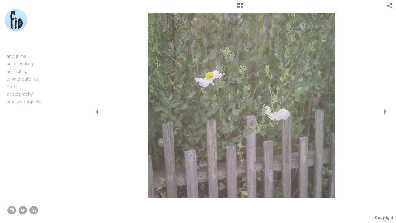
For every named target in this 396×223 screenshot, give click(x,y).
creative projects (26, 102)
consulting (17, 71)
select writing (23, 64)
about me (16, 56)
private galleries (22, 79)
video (15, 87)
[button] (240, 7)
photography (22, 94)
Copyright (384, 217)
